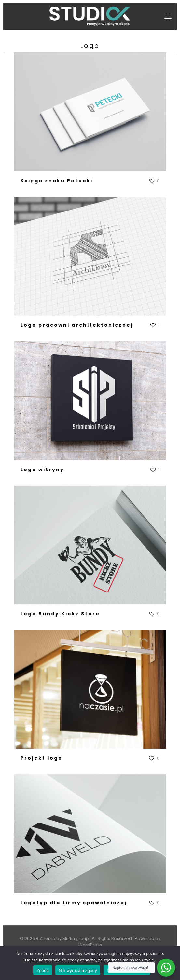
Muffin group (75, 938)
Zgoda (42, 970)
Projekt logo (41, 758)
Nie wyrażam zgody (78, 970)
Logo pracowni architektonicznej (77, 325)
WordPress (90, 945)
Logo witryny (42, 469)
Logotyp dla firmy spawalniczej (74, 902)
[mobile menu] (167, 16)
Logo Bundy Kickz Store (60, 613)
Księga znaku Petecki (57, 180)
